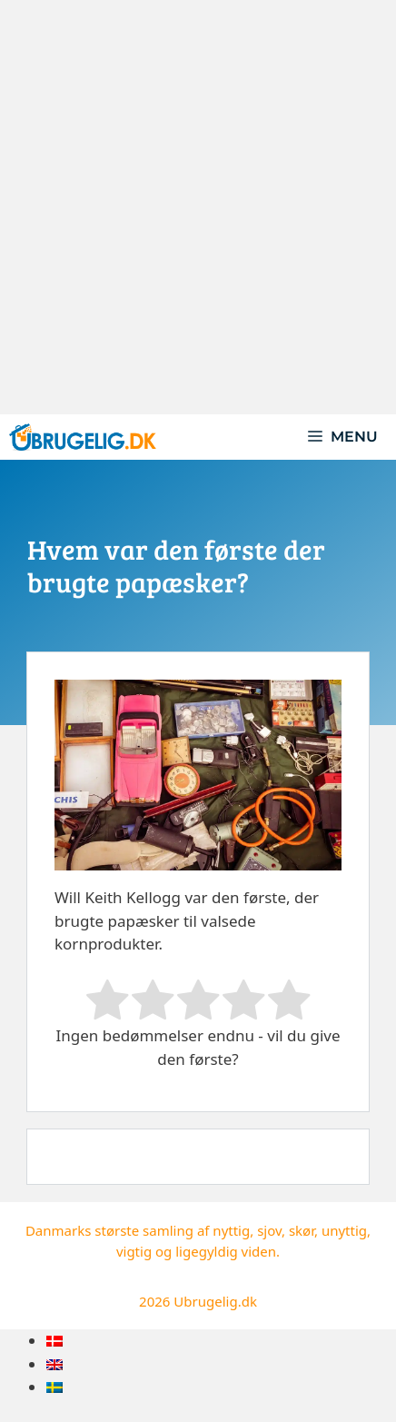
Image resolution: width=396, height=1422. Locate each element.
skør (301, 1230)
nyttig (231, 1230)
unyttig (344, 1230)
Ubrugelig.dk (215, 1301)
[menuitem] (54, 1340)
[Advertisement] (198, 207)
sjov (269, 1230)
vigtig (134, 1251)
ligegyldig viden (225, 1251)
